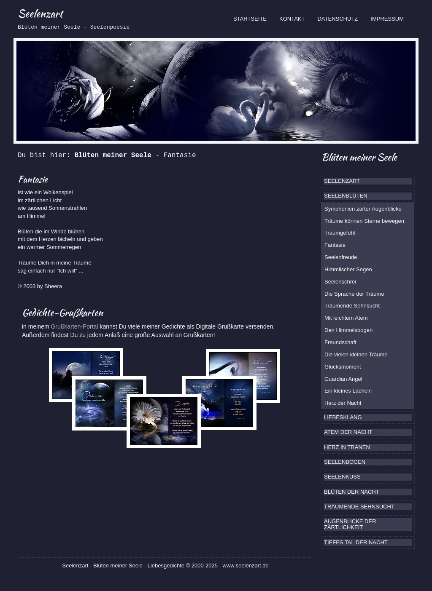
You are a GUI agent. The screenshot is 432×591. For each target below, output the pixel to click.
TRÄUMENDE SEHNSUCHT (359, 506)
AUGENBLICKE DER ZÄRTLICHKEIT (350, 524)
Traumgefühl (339, 233)
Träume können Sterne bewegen (364, 221)
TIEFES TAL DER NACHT (356, 542)
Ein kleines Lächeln (348, 391)
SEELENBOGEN (344, 462)
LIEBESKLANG (343, 417)
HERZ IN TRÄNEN (347, 447)
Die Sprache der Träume (354, 294)
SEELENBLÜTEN (345, 196)
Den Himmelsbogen (348, 330)
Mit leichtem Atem (346, 318)
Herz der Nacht (342, 403)
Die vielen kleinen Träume (356, 354)
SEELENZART (342, 181)
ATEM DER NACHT (348, 432)
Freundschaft (340, 342)
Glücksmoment (342, 367)
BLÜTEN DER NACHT (351, 492)
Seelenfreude (340, 257)
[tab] (368, 181)
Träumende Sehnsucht (352, 305)
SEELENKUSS (342, 476)
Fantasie (335, 245)
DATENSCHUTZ (337, 19)
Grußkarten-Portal (75, 326)
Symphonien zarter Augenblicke (363, 209)
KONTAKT (292, 19)
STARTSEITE (253, 18)
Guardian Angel (343, 379)
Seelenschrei (340, 281)
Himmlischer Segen (348, 269)
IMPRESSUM (387, 19)
